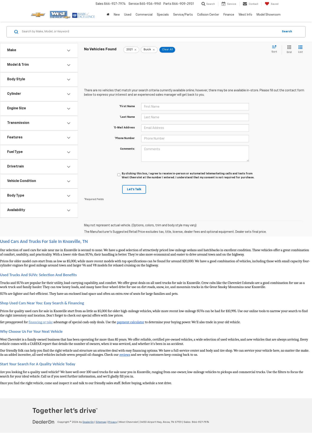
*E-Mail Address (124, 127)
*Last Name (127, 117)
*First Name (127, 106)
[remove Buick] (149, 49)
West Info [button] (245, 14)
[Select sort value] (275, 49)
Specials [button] (163, 14)
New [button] (117, 14)
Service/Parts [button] (183, 14)
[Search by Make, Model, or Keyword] (149, 31)
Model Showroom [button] (269, 14)
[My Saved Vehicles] (272, 4)
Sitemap (101, 422)
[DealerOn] (43, 421)
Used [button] (127, 14)
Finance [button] (228, 14)
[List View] (300, 49)
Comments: (127, 149)
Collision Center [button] (208, 14)
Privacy (112, 422)
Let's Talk (134, 189)
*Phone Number (125, 138)
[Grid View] (288, 49)
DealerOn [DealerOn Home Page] (88, 422)
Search (287, 31)
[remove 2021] (131, 49)
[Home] (108, 15)
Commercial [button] (144, 14)
